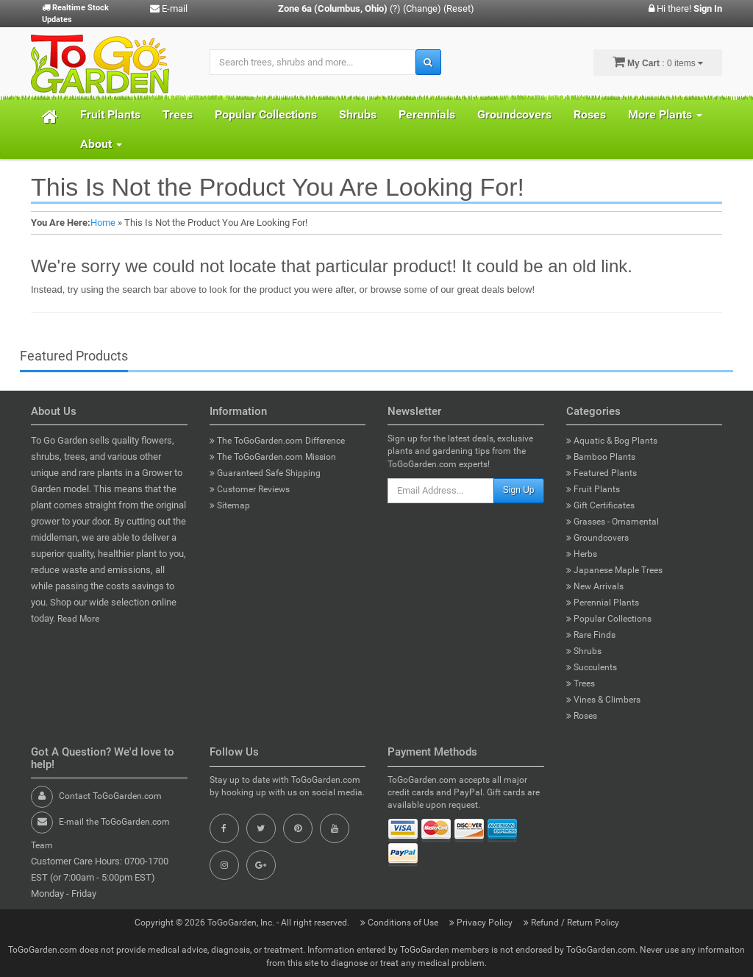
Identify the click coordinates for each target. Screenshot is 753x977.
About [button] (101, 144)
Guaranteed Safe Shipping (265, 473)
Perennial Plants (602, 602)
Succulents (591, 667)
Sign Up (519, 490)
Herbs (581, 554)
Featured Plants (601, 473)
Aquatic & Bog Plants (611, 441)
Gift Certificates (600, 505)
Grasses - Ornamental (612, 521)
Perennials (427, 114)
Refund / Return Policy (571, 922)
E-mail (169, 8)
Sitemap (230, 505)
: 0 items (658, 61)
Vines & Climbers (603, 699)
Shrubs (357, 114)
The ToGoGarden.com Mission (273, 457)
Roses (590, 114)
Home (102, 222)
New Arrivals (595, 586)
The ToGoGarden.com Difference (277, 441)
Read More (78, 619)
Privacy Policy (482, 922)
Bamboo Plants (600, 457)
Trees (178, 114)
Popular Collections (266, 114)
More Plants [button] (665, 114)
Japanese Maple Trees (614, 570)
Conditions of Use (400, 922)
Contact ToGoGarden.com (110, 796)
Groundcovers (514, 114)
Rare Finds (590, 635)
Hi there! (685, 8)
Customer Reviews (250, 489)
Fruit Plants (110, 114)
